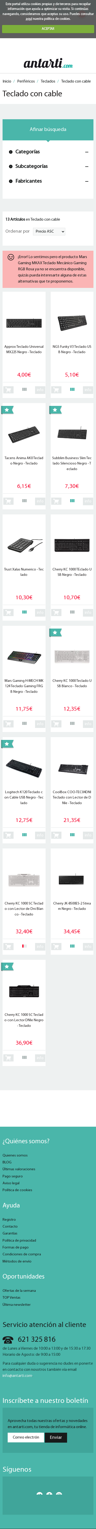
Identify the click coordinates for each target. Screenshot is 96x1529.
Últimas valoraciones (19, 1169)
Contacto (10, 1227)
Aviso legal (11, 1183)
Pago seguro (13, 1176)
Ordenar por (17, 231)
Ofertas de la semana (19, 1291)
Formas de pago (16, 1247)
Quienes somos (15, 1156)
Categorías (27, 152)
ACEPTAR (48, 29)
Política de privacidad (19, 1241)
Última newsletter (17, 1305)
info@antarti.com (17, 1376)
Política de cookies (17, 1190)
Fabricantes (28, 181)
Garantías (10, 1233)
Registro (9, 1220)
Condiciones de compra (22, 1254)
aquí (29, 19)
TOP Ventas (11, 1298)
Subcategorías (31, 166)
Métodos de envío (17, 1262)
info (40, 390)
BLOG (7, 1162)
